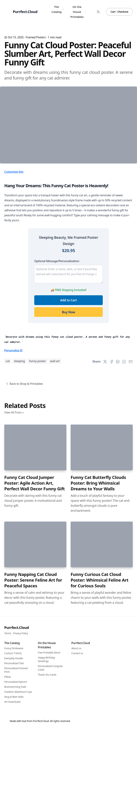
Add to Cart (68, 360)
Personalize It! (13, 539)
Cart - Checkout (119, 11)
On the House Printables (78, 12)
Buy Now (68, 372)
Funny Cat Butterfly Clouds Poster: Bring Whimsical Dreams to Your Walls (98, 671)
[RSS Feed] (98, 11)
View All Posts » (14, 601)
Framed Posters (36, 37)
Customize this (13, 232)
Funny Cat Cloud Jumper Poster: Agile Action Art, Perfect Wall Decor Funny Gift (34, 671)
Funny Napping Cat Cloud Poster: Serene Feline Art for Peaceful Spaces (33, 768)
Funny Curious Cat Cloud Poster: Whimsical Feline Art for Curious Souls (99, 768)
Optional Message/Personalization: (56, 321)
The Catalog (58, 9)
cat (8, 549)
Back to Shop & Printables (24, 572)
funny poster (37, 549)
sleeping (19, 549)
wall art (55, 549)
